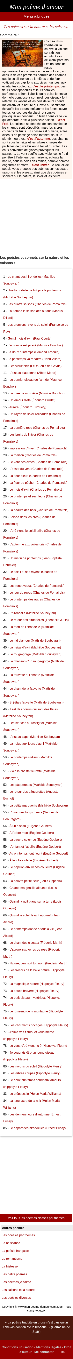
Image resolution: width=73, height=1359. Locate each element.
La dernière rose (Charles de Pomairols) (37, 427)
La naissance (11, 1243)
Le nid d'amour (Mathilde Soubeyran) (35, 640)
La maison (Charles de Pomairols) (33, 455)
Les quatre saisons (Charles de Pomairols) (37, 304)
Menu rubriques (36, 16)
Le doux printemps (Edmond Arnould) (33, 352)
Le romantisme (12, 1258)
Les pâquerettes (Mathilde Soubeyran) (36, 784)
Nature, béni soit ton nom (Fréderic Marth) (39, 963)
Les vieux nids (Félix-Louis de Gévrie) (36, 366)
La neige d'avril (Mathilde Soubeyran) (35, 647)
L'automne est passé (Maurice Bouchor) (35, 345)
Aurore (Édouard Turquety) (27, 407)
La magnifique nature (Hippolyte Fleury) (37, 983)
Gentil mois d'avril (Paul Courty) (29, 338)
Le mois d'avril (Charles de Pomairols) (36, 489)
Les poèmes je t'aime (16, 1282)
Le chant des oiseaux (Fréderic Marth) (36, 942)
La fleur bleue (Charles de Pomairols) (35, 476)
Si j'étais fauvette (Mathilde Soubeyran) (37, 702)
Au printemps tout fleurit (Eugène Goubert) (38, 853)
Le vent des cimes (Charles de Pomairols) (38, 462)
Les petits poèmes (14, 1274)
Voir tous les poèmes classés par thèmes (36, 1218)
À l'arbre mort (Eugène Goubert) (32, 832)
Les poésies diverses (16, 1297)
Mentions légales (48, 1347)
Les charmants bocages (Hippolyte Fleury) (39, 1025)
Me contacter (44, 1352)
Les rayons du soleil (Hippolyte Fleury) (36, 1066)
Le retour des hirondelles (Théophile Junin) (39, 620)
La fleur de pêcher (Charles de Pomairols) (38, 482)
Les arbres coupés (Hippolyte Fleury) (35, 1073)
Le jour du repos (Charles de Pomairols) (37, 592)
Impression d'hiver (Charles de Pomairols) (38, 448)
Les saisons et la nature (18, 1289)
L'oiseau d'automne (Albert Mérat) (33, 372)
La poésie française (15, 1250)
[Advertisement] (36, 215)
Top (63, 1351)
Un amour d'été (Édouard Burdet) (32, 400)
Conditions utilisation (17, 1347)
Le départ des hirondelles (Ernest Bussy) (38, 1128)
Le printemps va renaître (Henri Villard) (34, 359)
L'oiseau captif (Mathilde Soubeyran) (35, 736)
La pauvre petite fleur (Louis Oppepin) (36, 881)
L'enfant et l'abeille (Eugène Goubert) (35, 846)
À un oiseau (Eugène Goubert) (31, 826)
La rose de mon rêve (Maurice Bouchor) (37, 393)
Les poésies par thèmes (18, 1235)
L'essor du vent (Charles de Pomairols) (36, 468)
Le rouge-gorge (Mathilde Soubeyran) (36, 654)
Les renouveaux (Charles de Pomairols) (37, 585)
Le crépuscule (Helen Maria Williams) (35, 1093)
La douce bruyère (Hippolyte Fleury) (34, 991)
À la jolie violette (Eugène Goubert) (34, 860)
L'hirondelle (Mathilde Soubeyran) (33, 613)
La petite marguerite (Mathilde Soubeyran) (39, 805)
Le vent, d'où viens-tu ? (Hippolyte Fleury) (38, 1045)
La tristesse (10, 1266)
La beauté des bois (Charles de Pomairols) (39, 510)
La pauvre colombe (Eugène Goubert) (36, 839)
